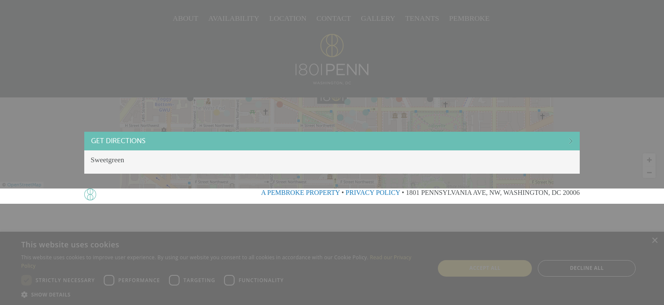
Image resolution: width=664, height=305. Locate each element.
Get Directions (135, 141)
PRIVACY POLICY (373, 192)
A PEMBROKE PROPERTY (300, 192)
